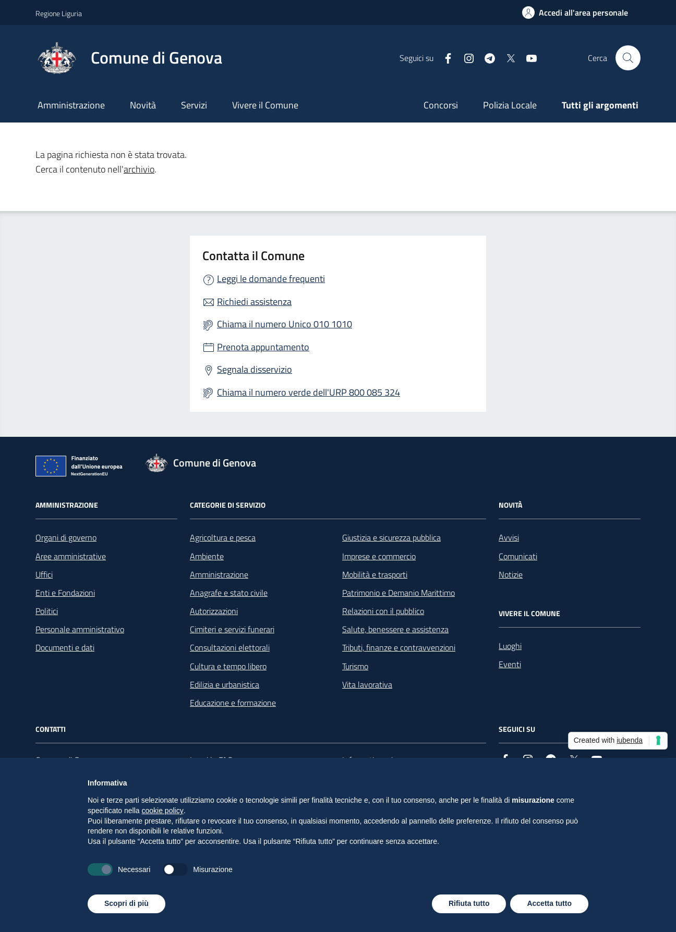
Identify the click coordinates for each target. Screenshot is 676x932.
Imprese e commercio (379, 556)
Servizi (194, 105)
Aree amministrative (70, 556)
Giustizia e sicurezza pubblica (391, 537)
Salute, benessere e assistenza (395, 629)
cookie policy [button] (163, 810)
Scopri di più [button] (126, 903)
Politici (46, 611)
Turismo (355, 666)
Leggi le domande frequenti (271, 279)
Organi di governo (65, 537)
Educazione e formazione (233, 702)
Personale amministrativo (79, 629)
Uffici (44, 574)
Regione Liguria (58, 13)
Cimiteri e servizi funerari (232, 629)
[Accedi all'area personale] (575, 12)
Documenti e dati (64, 647)
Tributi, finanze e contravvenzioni (398, 647)
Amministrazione (71, 105)
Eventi (510, 664)
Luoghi (510, 646)
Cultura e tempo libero (228, 666)
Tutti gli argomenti (600, 105)
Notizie (511, 574)
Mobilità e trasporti (374, 574)
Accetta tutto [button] (549, 903)
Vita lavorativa (367, 684)
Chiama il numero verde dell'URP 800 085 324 (308, 392)
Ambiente (207, 556)
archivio (139, 169)
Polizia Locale (510, 105)
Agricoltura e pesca (223, 537)
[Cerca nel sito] (628, 57)
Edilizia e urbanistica (224, 684)
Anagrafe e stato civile (229, 592)
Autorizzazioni (214, 611)
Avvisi (509, 537)
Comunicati (518, 556)
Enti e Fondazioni (65, 592)
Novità (143, 105)
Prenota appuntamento (263, 347)
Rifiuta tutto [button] (469, 903)
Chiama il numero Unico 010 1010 (284, 324)
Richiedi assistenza (254, 302)
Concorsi (441, 105)
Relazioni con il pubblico (383, 611)
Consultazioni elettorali (230, 647)
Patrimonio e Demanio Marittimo (398, 592)
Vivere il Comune (265, 105)
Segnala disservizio (254, 369)
